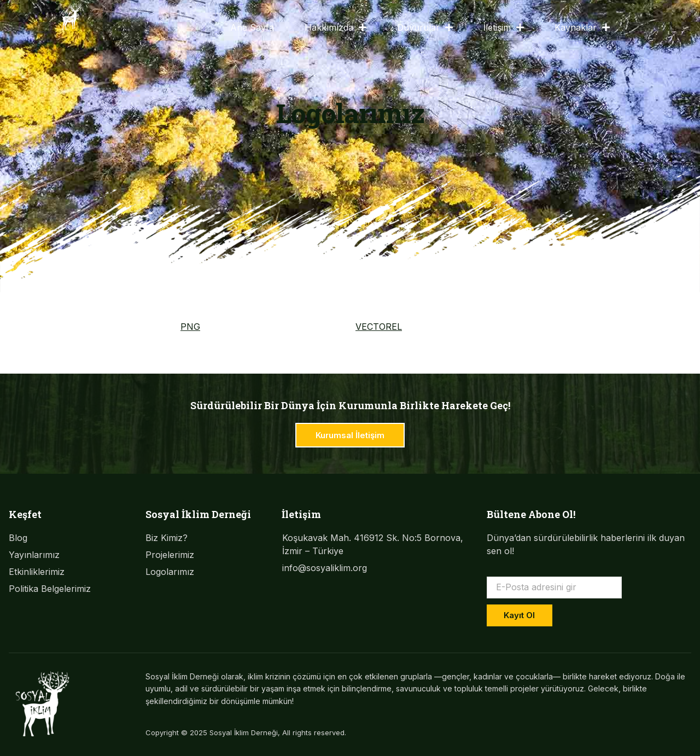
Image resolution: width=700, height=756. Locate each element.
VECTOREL (378, 326)
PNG (190, 326)
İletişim (503, 27)
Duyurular (425, 27)
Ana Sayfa (252, 27)
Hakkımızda (335, 27)
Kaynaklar (582, 27)
